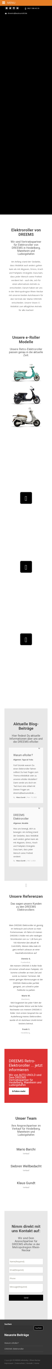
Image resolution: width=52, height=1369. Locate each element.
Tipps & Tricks (27, 760)
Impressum (9, 1363)
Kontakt (30, 1363)
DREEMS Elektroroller (14, 1348)
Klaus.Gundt (20, 797)
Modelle (25, 823)
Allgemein (17, 760)
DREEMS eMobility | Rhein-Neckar (27, 1360)
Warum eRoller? (23, 755)
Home (36, 1363)
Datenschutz (20, 1363)
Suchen (8, 1324)
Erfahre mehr (19, 1091)
